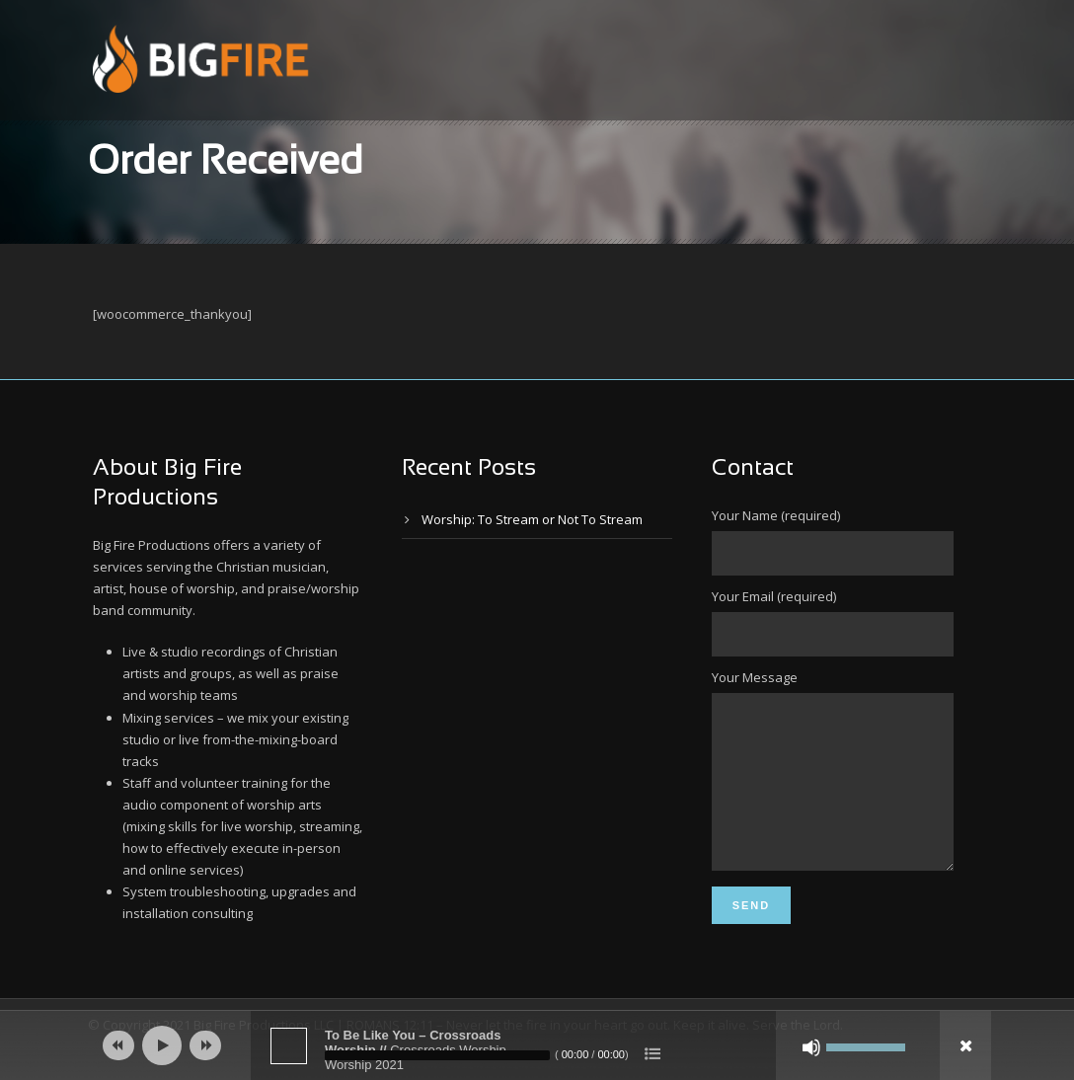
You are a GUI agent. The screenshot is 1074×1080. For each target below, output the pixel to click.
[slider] (437, 1055)
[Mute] (811, 1047)
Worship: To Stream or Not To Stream (532, 519)
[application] (537, 1045)
